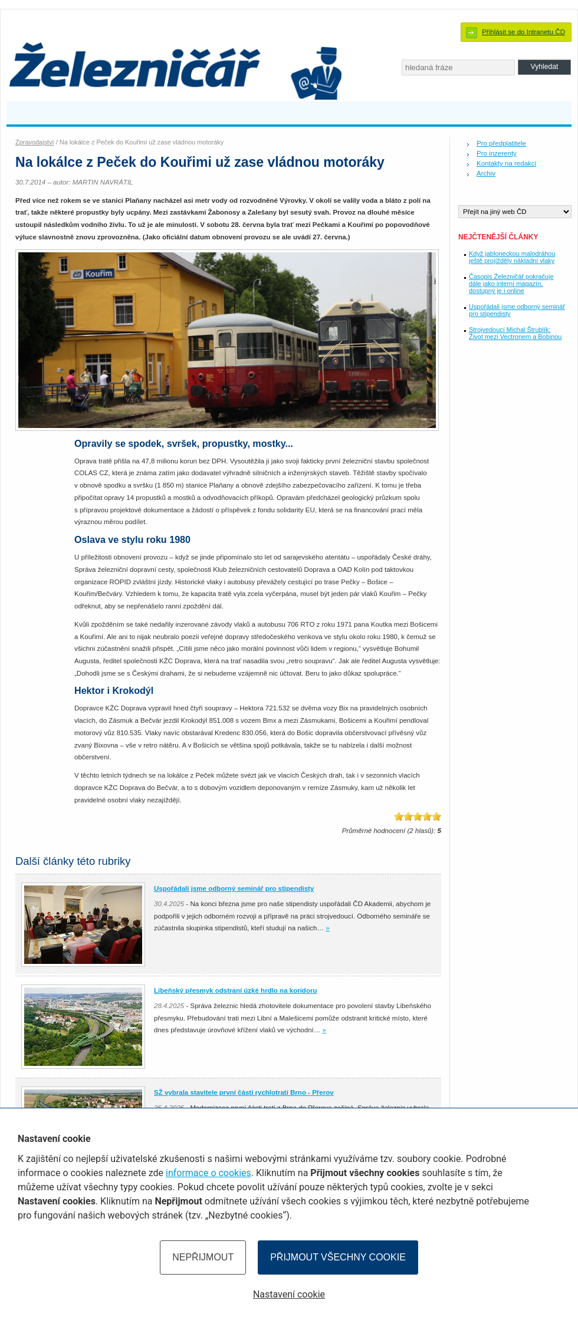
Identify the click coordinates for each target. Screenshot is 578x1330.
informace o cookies (208, 1172)
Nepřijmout (203, 1257)
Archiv (486, 173)
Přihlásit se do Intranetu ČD (523, 31)
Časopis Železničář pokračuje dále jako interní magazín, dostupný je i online (511, 283)
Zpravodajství (34, 142)
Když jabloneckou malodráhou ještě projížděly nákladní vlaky (512, 257)
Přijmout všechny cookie (338, 1257)
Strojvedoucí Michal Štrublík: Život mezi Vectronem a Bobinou (515, 333)
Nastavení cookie (289, 1294)
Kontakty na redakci (506, 163)
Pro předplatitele (501, 143)
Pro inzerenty (497, 153)
